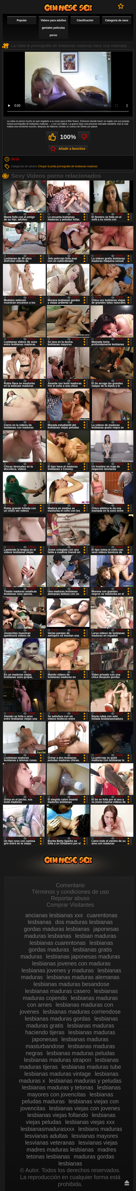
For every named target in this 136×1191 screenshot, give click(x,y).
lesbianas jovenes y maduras (58, 970)
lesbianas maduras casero (57, 991)
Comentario (70, 885)
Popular (22, 20)
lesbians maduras (100, 1129)
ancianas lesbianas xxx (54, 915)
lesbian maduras (95, 936)
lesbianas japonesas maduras (83, 956)
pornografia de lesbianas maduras (77, 166)
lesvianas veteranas (50, 1142)
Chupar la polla (47, 166)
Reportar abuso (70, 898)
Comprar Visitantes (70, 905)
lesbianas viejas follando (57, 1115)
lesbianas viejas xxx (90, 1122)
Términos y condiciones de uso (70, 892)
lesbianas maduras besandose (71, 984)
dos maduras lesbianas (84, 922)
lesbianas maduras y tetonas (57, 1087)
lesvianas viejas (98, 1142)
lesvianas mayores (94, 1136)
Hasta (126, 1182)
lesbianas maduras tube (91, 1067)
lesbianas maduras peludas (81, 1053)
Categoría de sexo (116, 20)
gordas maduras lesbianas (56, 929)
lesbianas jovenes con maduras (71, 963)
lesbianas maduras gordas (58, 1018)
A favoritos (121, 6)
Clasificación (85, 20)
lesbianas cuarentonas (58, 943)
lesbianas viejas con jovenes (84, 1108)
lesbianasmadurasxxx (47, 1129)
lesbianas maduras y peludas (85, 1081)
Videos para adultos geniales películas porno (53, 28)
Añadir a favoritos (71, 148)
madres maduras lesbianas (60, 1149)
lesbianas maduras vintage (57, 1074)
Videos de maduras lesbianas (68, 7)
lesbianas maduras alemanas (83, 977)
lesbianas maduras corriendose (82, 1011)
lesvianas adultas (46, 1136)
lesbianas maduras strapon (57, 1060)
